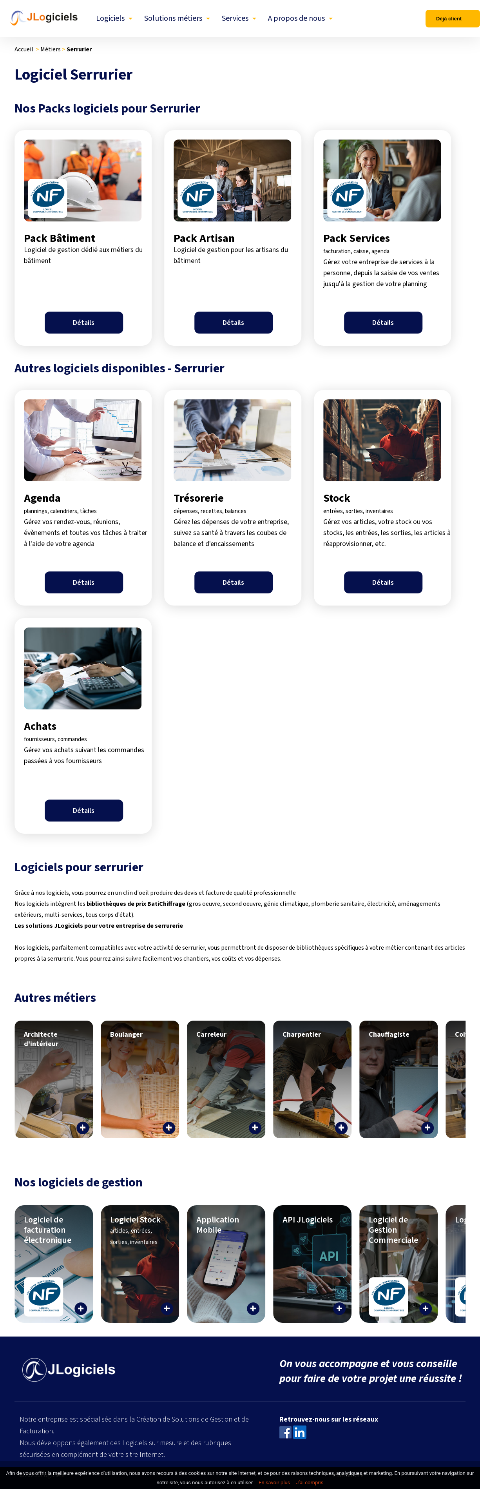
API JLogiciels (308, 1219)
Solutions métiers (173, 18)
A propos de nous (296, 18)
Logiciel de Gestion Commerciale (393, 1229)
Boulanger (126, 1034)
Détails (83, 323)
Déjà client (449, 19)
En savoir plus (274, 1482)
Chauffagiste (389, 1034)
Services (235, 18)
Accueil (23, 49)
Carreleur (211, 1034)
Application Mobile (217, 1224)
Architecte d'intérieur (41, 1039)
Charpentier (302, 1034)
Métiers (50, 49)
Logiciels (110, 18)
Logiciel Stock (135, 1229)
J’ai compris (309, 1482)
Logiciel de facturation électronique (47, 1229)
